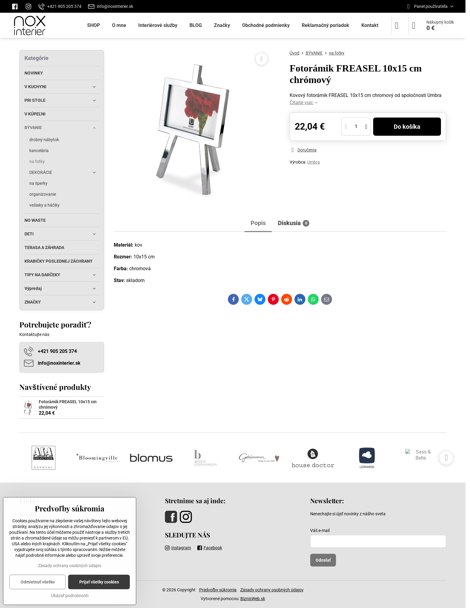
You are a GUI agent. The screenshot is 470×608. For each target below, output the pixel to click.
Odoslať (323, 560)
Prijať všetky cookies (99, 582)
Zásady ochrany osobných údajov (272, 589)
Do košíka (407, 126)
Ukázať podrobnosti (69, 595)
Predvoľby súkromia (218, 589)
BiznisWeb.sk (252, 598)
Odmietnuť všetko (38, 582)
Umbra (313, 162)
